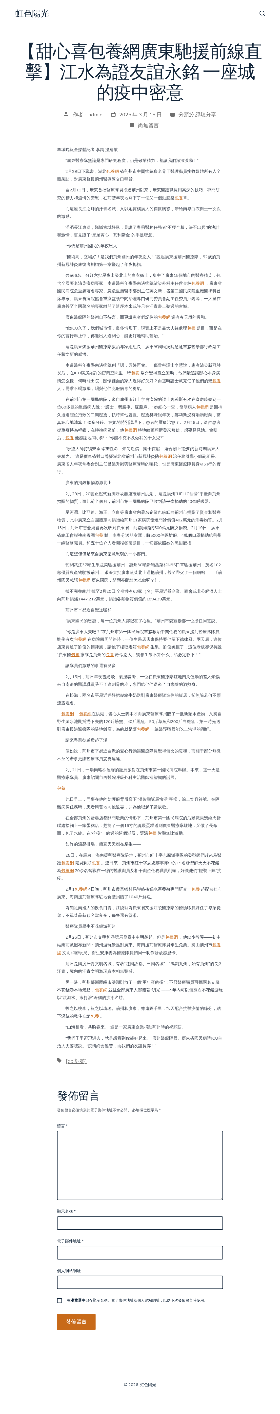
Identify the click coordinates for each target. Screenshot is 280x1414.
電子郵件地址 (70, 1241)
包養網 (112, 171)
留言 (62, 1126)
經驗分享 (205, 114)
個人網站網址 (69, 1271)
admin (95, 114)
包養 (179, 198)
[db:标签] (76, 1060)
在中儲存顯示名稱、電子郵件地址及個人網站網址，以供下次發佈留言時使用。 (137, 1300)
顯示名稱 (66, 1211)
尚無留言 (148, 125)
